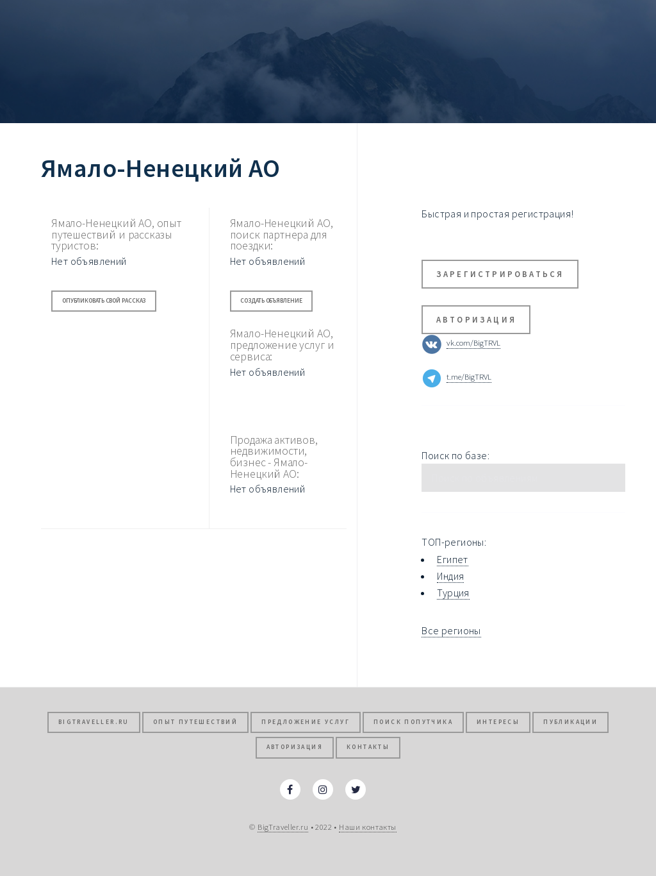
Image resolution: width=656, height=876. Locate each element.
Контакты (368, 747)
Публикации (570, 722)
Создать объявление (271, 301)
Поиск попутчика (413, 722)
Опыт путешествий (195, 722)
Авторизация (476, 319)
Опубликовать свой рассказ (104, 301)
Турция (453, 592)
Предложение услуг (305, 722)
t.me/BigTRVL (469, 377)
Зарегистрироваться (500, 274)
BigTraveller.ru (93, 722)
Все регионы (451, 630)
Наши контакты (367, 826)
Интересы (498, 722)
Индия (450, 575)
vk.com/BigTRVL (473, 343)
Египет (452, 559)
